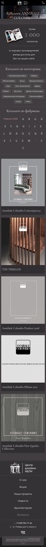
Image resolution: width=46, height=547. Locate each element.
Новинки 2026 (11, 119)
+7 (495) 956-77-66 (24, 523)
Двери (37, 86)
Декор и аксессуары (34, 91)
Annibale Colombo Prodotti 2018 (20, 329)
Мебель (34, 76)
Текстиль (17, 91)
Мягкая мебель (9, 81)
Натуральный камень (17, 76)
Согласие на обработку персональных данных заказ (29, 540)
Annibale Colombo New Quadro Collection (20, 448)
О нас (23, 480)
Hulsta (18, 101)
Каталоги (23, 515)
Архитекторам (23, 508)
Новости (23, 501)
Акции (23, 487)
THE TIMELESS (11, 269)
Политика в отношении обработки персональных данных (17, 539)
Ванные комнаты (36, 81)
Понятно (23, 543)
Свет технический (22, 86)
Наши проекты (23, 494)
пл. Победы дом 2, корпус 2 (24, 527)
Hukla (28, 101)
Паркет (6, 91)
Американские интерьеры (14, 96)
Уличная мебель (36, 96)
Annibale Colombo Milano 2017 (20, 386)
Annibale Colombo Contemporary (21, 211)
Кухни (22, 81)
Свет (8, 86)
